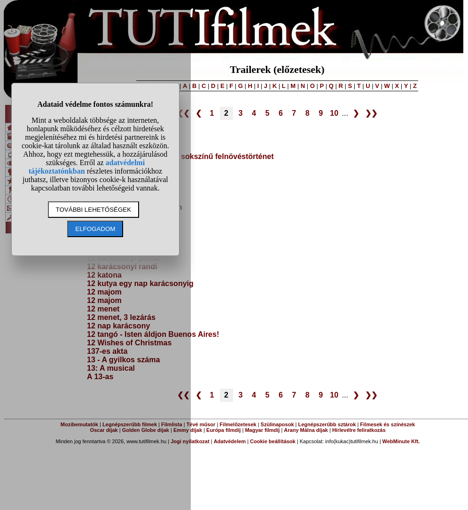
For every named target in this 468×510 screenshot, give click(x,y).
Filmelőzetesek (237, 424)
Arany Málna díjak (306, 430)
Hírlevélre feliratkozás (359, 430)
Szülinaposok (277, 424)
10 (334, 113)
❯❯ (371, 113)
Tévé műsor (201, 424)
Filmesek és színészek (387, 424)
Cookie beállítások (273, 441)
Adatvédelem (230, 441)
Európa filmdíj (223, 430)
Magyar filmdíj (262, 430)
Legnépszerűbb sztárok (327, 424)
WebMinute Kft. (401, 441)
